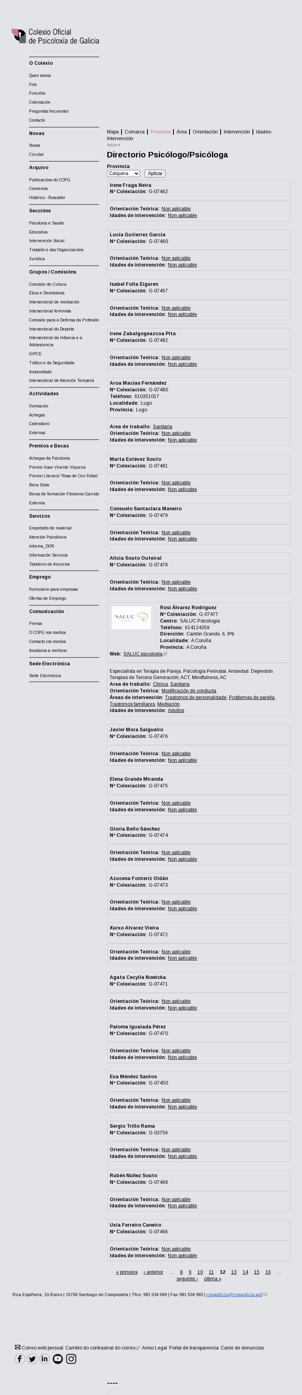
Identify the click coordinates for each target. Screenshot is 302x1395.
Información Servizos (48, 555)
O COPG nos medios (47, 632)
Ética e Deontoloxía (46, 293)
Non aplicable (176, 209)
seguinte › (187, 1279)
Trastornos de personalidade (195, 697)
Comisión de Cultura (47, 284)
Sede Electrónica (45, 676)
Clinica (160, 684)
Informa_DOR (41, 546)
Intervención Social (46, 241)
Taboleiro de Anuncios (49, 564)
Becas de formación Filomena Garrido (64, 494)
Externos (37, 503)
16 (268, 1272)
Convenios (38, 188)
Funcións (37, 93)
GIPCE (35, 354)
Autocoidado (40, 372)
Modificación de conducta (189, 691)
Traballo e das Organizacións (56, 250)
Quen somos (40, 75)
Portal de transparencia (194, 1348)
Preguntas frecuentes (48, 111)
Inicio (112, 145)
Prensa (35, 623)
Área (182, 132)
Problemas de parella (251, 697)
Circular (36, 154)
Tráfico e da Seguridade (52, 363)
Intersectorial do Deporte (51, 329)
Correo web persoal (39, 1348)
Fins (33, 84)
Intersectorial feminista (50, 311)
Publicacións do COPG (49, 180)
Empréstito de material (50, 528)
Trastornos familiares (132, 704)
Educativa (38, 232)
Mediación (168, 704)
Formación (38, 406)
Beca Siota (39, 485)
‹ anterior (153, 1272)
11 (211, 1272)
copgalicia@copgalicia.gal (236, 1294)
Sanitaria (162, 426)
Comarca (135, 132)
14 (245, 1272)
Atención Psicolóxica (47, 537)
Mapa (113, 132)
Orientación (205, 132)
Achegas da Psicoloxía (49, 458)
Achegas (37, 415)
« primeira (127, 1272)
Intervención (237, 132)
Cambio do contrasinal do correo (102, 1348)
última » (212, 1279)
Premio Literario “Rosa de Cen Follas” (63, 476)
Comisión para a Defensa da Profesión (64, 320)
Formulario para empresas (53, 589)
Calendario (39, 424)
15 (257, 1272)
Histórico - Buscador (47, 197)
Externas (37, 433)
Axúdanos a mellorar (48, 650)
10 (200, 1272)
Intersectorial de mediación (54, 302)
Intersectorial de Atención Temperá (61, 380)
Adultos (176, 710)
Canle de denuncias (242, 1348)
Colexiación (39, 102)
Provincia (161, 132)
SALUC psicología (145, 654)
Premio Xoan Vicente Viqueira (57, 467)
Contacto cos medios (47, 641)
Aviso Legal (154, 1348)
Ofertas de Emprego (47, 598)
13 (234, 1272)
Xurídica (37, 259)
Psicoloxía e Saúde (46, 223)
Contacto (37, 120)
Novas (34, 145)
